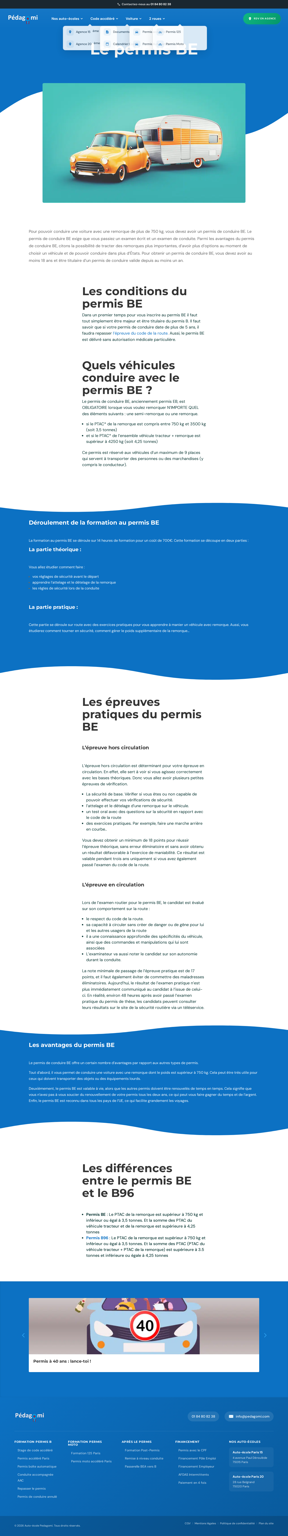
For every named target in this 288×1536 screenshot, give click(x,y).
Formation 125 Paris (85, 1453)
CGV (188, 1523)
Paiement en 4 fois (192, 1483)
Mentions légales (205, 1523)
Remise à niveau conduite (144, 1458)
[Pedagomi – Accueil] (23, 19)
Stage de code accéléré (35, 1450)
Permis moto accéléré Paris (91, 1461)
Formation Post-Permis (142, 1450)
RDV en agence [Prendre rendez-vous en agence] (262, 18)
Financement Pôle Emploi (197, 1458)
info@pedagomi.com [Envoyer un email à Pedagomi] (249, 1416)
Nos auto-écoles (67, 18)
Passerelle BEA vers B (140, 1466)
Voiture (134, 18)
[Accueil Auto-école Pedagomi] (29, 1416)
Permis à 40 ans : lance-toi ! (62, 1361)
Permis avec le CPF (192, 1450)
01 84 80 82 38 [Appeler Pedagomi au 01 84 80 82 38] (203, 1416)
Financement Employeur (196, 1466)
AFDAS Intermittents (193, 1475)
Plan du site (266, 1523)
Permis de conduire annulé (37, 1497)
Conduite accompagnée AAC (35, 1477)
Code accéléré (104, 18)
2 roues (157, 18)
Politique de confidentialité (237, 1523)
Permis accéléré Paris (33, 1458)
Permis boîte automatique (37, 1466)
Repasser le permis (32, 1488)
